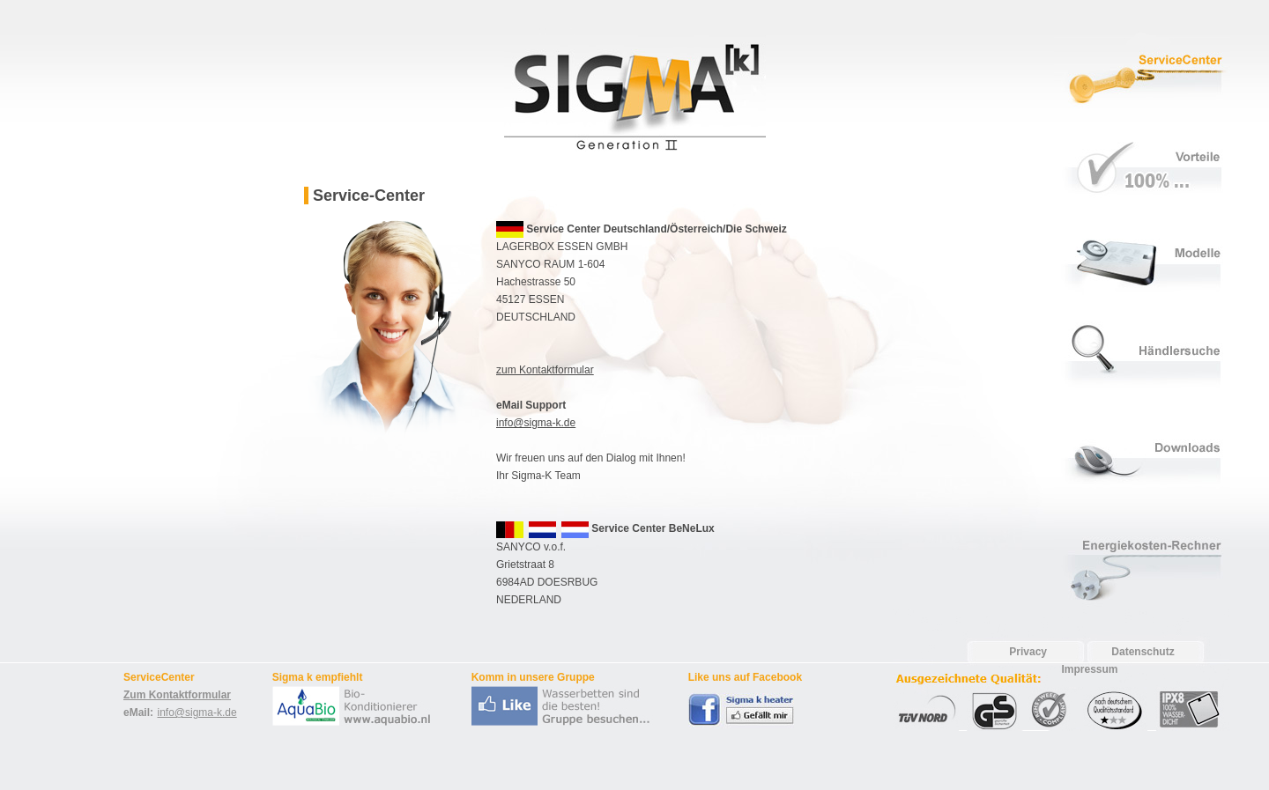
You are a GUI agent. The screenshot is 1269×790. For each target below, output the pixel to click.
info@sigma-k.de (535, 423)
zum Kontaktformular (545, 370)
